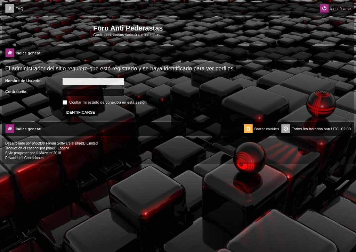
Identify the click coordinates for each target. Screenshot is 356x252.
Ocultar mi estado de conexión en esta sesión (105, 102)
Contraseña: (16, 91)
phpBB (37, 143)
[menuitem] (14, 9)
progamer (21, 153)
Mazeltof (45, 153)
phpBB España (57, 148)
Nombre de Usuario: (23, 81)
